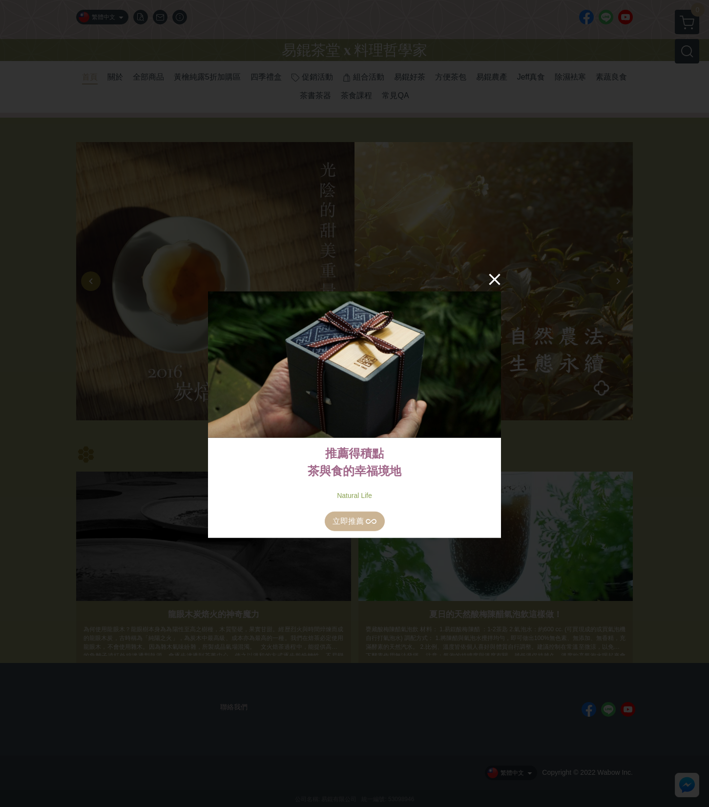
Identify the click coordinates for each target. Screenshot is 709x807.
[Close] (494, 279)
